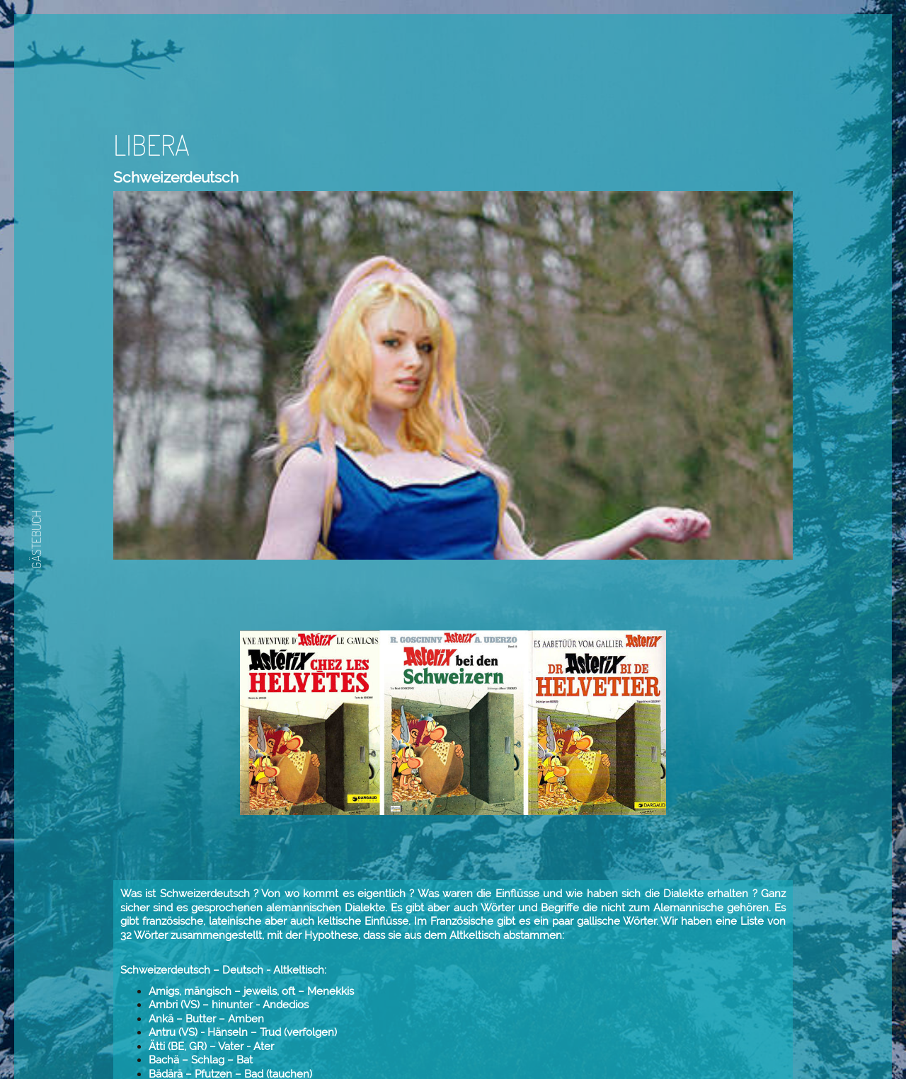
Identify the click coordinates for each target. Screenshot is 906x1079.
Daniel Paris (584, 1004)
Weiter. (594, 1038)
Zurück (551, 1038)
